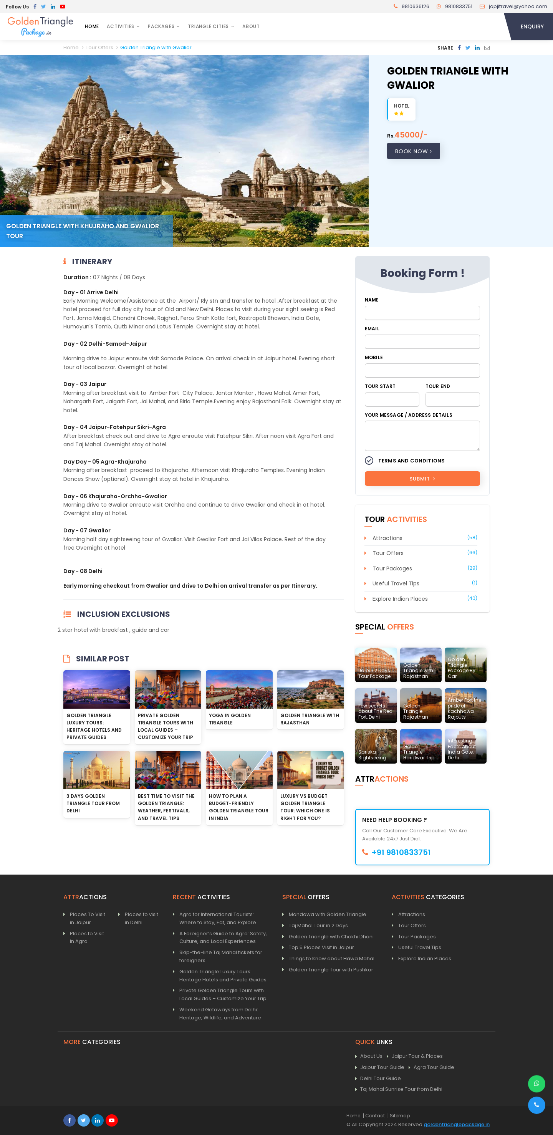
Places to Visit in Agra (87, 937)
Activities (120, 26)
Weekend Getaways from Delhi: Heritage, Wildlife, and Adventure (220, 1013)
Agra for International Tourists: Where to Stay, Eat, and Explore (217, 918)
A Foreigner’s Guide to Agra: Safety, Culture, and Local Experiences (223, 937)
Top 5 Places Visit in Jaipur (321, 947)
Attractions (387, 538)
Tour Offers (388, 553)
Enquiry (532, 26)
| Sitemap (398, 1115)
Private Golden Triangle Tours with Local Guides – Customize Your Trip (223, 994)
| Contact (374, 1115)
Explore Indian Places (400, 599)
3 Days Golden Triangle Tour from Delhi (93, 803)
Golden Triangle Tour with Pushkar (331, 969)
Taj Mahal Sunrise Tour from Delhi (398, 1089)
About (251, 26)
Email (372, 328)
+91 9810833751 (396, 852)
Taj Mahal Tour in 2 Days (318, 925)
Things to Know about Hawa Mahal (331, 958)
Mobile (374, 357)
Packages (161, 26)
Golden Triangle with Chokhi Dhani (331, 936)
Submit (422, 478)
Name (372, 300)
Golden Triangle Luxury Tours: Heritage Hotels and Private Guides (223, 975)
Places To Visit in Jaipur (87, 918)
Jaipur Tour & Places (415, 1056)
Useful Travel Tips (396, 583)
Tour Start (380, 386)
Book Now (413, 151)
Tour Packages (392, 568)
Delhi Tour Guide (378, 1079)
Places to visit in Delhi (141, 918)
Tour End (438, 386)
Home (92, 26)
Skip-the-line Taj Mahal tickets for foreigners (220, 956)
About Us (368, 1056)
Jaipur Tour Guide (379, 1068)
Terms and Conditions (411, 460)
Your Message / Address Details (408, 415)
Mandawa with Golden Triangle (327, 914)
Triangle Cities (208, 26)
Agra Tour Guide (431, 1068)
